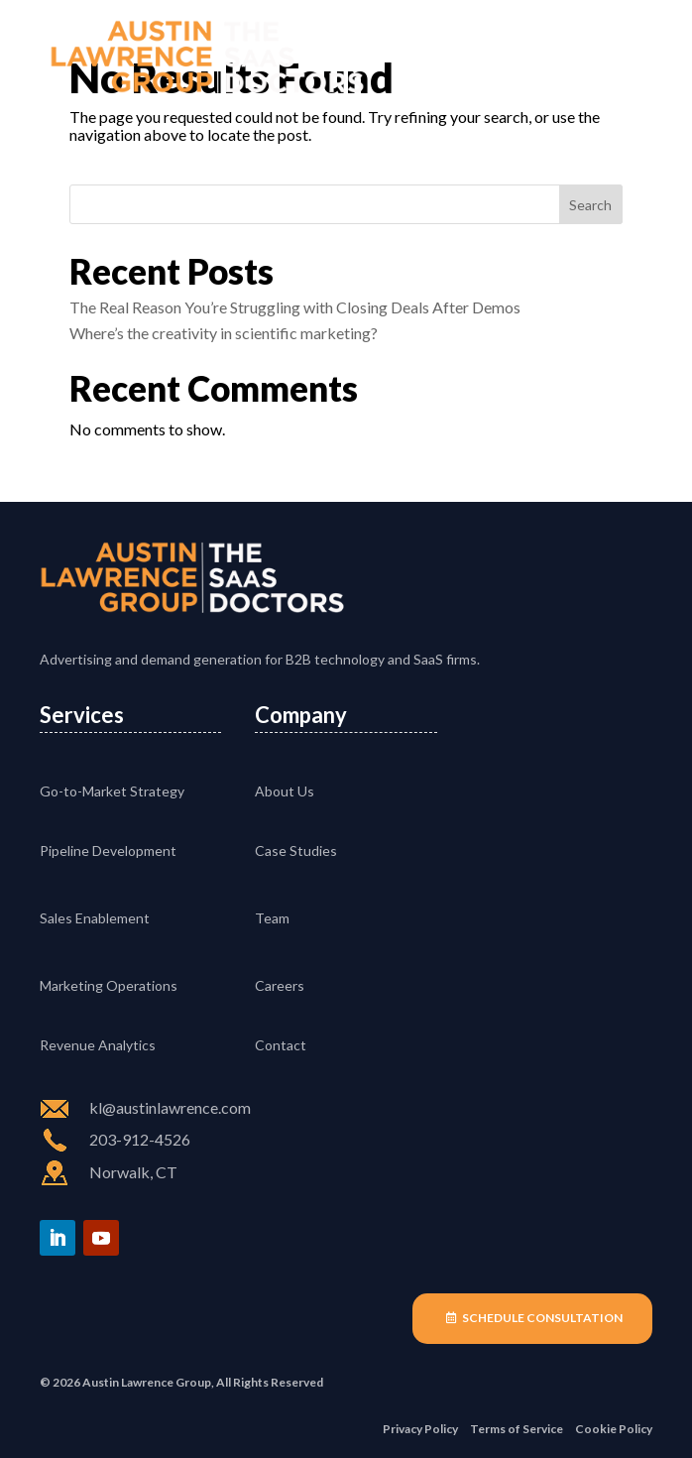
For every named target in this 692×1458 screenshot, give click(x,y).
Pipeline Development (108, 850)
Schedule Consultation (542, 1317)
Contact (280, 1044)
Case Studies (296, 850)
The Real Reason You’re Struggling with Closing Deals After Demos (294, 307)
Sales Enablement (95, 918)
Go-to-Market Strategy (112, 791)
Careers (279, 985)
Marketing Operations (108, 985)
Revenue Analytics (98, 1044)
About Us (284, 791)
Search (590, 204)
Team (272, 918)
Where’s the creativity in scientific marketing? (223, 332)
